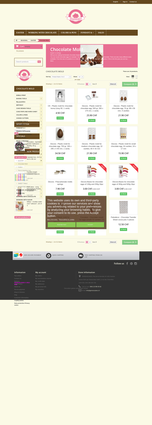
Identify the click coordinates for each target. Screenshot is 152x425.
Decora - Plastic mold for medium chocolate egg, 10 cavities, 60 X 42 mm (91, 146)
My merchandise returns (43, 377)
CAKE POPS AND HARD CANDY (26, 132)
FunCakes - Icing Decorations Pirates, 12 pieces (34, 312)
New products (24, 274)
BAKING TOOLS (21, 119)
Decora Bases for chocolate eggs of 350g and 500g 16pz (123, 183)
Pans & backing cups (24, 191)
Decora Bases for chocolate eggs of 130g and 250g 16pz (91, 183)
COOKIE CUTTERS (22, 139)
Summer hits (20, 214)
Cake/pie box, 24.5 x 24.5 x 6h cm (34, 281)
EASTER (20, 33)
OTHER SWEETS (21, 165)
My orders (38, 375)
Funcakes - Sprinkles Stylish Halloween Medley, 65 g (34, 253)
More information (52, 219)
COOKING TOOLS (22, 142)
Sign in (125, 2)
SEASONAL (20, 175)
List (136, 77)
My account (40, 371)
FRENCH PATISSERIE (23, 152)
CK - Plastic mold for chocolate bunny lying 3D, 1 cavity (60, 107)
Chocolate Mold (23, 184)
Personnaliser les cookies (66, 219)
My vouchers (39, 388)
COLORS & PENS (68, 33)
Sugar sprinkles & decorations (27, 194)
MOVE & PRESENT (22, 161)
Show (75, 76)
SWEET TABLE (22, 204)
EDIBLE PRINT (21, 116)
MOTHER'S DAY (23, 201)
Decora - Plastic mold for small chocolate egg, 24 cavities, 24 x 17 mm (123, 146)
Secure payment (19, 388)
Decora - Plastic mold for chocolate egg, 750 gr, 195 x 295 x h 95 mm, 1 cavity (60, 146)
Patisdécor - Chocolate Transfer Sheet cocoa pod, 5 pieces (123, 218)
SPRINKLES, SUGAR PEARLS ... (26, 210)
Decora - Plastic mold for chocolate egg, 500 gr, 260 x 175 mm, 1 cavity (92, 108)
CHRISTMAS (22, 178)
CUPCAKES (20, 145)
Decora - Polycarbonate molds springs (60, 183)
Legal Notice (18, 383)
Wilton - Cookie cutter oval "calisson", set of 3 (34, 327)
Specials (20, 245)
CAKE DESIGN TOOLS (23, 129)
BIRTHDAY (19, 126)
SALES (101, 33)
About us (17, 386)
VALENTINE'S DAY (24, 207)
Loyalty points (19, 399)
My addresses (39, 383)
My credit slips (40, 380)
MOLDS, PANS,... (21, 158)
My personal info (40, 386)
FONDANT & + (87, 33)
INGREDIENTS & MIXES (24, 155)
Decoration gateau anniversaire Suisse (76, 413)
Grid (133, 77)
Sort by (48, 76)
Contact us (133, 2)
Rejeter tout (61, 224)
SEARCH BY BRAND (23, 171)
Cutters (20, 188)
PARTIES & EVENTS (22, 168)
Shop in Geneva (19, 391)
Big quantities (20, 122)
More (52, 61)
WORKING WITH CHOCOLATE (42, 33)
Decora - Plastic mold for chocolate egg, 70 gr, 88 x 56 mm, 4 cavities (123, 108)
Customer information (21, 397)
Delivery (17, 380)
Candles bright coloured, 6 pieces (33, 296)
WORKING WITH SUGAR (24, 220)
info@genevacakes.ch (93, 389)
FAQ (15, 394)
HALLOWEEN (22, 197)
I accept (90, 224)
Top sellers (17, 375)
